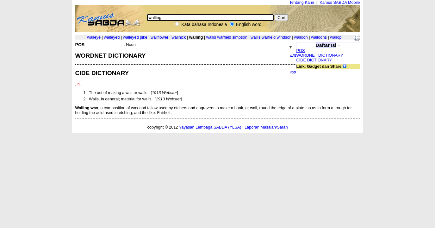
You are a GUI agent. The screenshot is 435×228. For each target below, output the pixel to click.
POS (300, 50)
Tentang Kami (301, 2)
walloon (301, 37)
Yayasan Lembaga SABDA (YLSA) (210, 127)
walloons (319, 37)
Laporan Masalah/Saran (266, 127)
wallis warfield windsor (271, 37)
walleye (94, 37)
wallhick (179, 37)
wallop (335, 37)
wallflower (159, 37)
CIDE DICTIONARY (314, 60)
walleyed (112, 37)
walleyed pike (135, 37)
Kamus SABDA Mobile (340, 2)
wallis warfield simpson (226, 37)
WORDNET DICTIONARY (319, 55)
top (293, 54)
